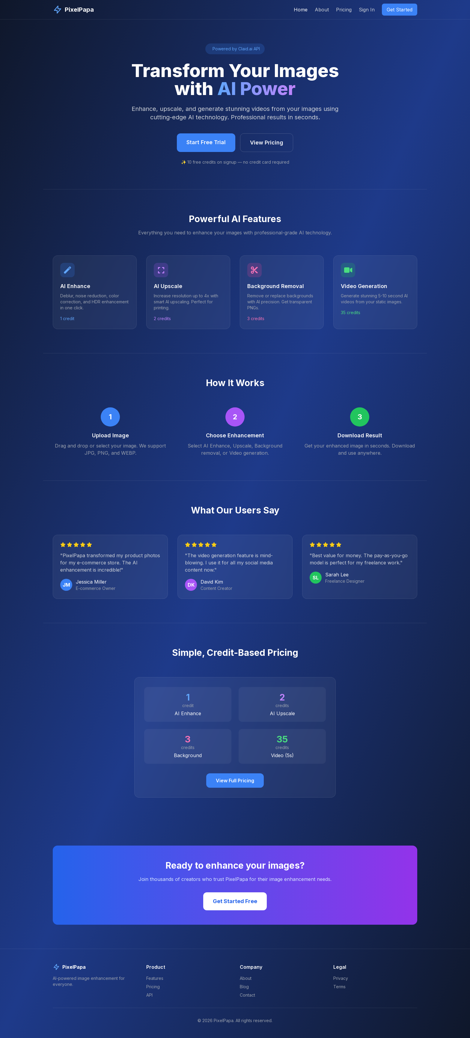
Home (301, 10)
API (149, 995)
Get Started (399, 10)
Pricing (344, 10)
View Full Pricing (235, 781)
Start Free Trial (206, 142)
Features (154, 978)
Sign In (367, 10)
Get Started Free (235, 901)
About (322, 10)
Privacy (340, 978)
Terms (339, 986)
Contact (247, 995)
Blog (244, 986)
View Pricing (266, 142)
